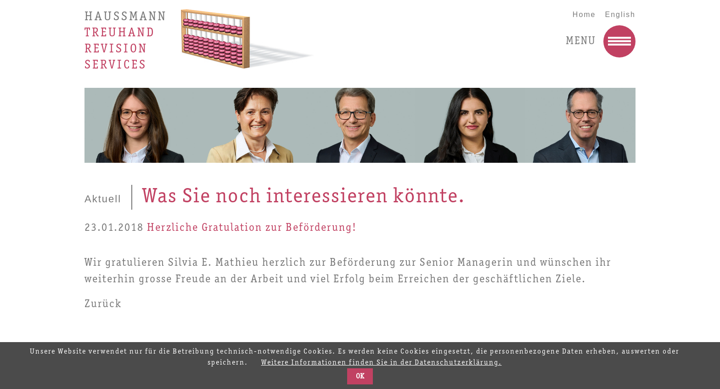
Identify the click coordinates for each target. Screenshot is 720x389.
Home (584, 14)
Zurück (103, 304)
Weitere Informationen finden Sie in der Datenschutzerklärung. (381, 363)
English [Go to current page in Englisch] (620, 14)
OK (360, 376)
